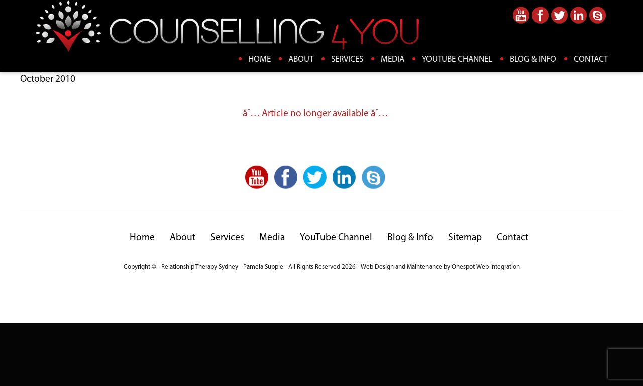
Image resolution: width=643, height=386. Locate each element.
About (301, 59)
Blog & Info (533, 59)
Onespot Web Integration (486, 331)
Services (348, 59)
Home (260, 59)
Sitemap (465, 302)
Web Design (377, 331)
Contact (591, 59)
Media (393, 59)
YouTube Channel (457, 59)
